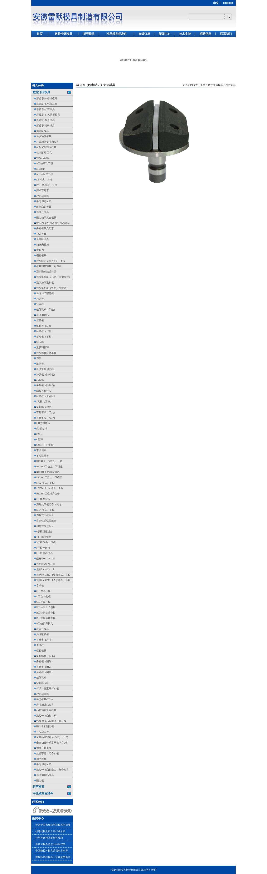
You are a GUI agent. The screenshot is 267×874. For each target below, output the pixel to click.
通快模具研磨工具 (43, 352)
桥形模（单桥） (42, 336)
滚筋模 (37, 363)
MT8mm (38, 168)
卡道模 (37, 645)
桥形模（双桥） (42, 331)
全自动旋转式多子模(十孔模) (49, 737)
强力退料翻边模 (42, 726)
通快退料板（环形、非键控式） (51, 277)
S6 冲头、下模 (41, 179)
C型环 (37, 434)
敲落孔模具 (40, 628)
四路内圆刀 (40, 244)
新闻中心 (164, 33)
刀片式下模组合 (42, 515)
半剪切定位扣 (41, 201)
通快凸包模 (40, 158)
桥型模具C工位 (42, 699)
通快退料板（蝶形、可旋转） (50, 287)
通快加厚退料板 (42, 282)
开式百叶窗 (40, 190)
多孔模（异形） (42, 407)
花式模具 (38, 233)
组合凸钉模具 (41, 206)
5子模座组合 (40, 547)
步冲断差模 (40, 634)
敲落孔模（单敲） (43, 309)
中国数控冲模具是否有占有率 (51, 850)
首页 (40, 33)
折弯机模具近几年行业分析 (50, 831)
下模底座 (38, 450)
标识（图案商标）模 (45, 688)
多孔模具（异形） (43, 656)
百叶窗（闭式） (42, 666)
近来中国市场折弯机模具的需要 (53, 824)
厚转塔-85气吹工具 (44, 103)
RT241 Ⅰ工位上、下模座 (46, 477)
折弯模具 (89, 33)
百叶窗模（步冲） (43, 417)
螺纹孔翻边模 (41, 390)
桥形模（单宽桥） (43, 396)
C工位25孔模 (40, 591)
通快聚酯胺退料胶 (43, 271)
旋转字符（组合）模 (45, 753)
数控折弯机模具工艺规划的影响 (53, 857)
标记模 (37, 298)
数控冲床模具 (63, 33)
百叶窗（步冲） (42, 639)
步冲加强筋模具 (42, 704)
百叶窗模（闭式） (43, 412)
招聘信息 (205, 33)
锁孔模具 (38, 255)
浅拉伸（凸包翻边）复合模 (48, 721)
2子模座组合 (40, 499)
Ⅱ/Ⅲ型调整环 (40, 423)
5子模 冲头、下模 (43, 542)
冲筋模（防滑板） (43, 374)
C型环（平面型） (43, 444)
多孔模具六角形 (42, 228)
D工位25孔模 (41, 596)
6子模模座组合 (42, 531)
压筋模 (37, 320)
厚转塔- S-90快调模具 (45, 114)
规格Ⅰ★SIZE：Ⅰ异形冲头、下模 (51, 574)
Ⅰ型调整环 (39, 428)
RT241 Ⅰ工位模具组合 (45, 493)
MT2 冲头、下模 (42, 482)
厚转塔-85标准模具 (44, 98)
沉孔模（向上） (42, 683)
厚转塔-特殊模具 (43, 125)
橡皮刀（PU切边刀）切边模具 (50, 223)
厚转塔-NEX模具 (43, 109)
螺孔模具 (38, 650)
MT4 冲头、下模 (42, 509)
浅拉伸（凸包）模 (43, 715)
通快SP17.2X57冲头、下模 (48, 260)
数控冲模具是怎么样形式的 (50, 844)
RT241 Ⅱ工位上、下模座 (47, 466)
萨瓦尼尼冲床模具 (43, 147)
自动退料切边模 (42, 369)
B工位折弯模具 (42, 623)
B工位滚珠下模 (42, 163)
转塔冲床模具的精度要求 (49, 837)
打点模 (37, 304)
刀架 (36, 358)
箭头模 (37, 342)
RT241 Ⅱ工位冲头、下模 (47, 461)
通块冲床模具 (41, 136)
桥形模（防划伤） (43, 385)
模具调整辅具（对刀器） (47, 266)
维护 (153, 869)
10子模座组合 (41, 536)
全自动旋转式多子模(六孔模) (49, 742)
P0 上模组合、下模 (44, 185)
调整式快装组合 (42, 526)
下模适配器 (40, 455)
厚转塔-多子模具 (43, 120)
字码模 (37, 585)
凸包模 (37, 379)
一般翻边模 (40, 731)
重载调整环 (40, 347)
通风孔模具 (40, 212)
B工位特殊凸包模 (43, 612)
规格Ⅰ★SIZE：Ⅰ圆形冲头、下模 (51, 580)
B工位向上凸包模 (43, 607)
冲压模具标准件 (116, 33)
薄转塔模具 (40, 130)
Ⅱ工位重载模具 (42, 553)
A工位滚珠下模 (42, 174)
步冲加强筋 (40, 315)
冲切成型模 (40, 195)
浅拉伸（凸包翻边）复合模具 (50, 769)
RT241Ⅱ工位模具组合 (45, 472)
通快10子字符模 (42, 293)
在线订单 (144, 33)
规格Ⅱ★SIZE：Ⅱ (42, 569)
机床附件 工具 (41, 152)
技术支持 (185, 33)
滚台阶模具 (40, 239)
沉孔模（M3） (41, 325)
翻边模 (37, 780)
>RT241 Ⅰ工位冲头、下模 (47, 488)
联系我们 (226, 33)
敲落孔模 (38, 677)
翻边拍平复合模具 (43, 217)
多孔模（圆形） (42, 661)
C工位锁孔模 (40, 601)
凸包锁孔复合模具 (43, 710)
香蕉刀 (37, 250)
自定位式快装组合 (43, 520)
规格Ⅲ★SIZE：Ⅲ (43, 558)
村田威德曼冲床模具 (45, 141)
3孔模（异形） (42, 401)
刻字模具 (38, 758)
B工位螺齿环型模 (43, 618)
